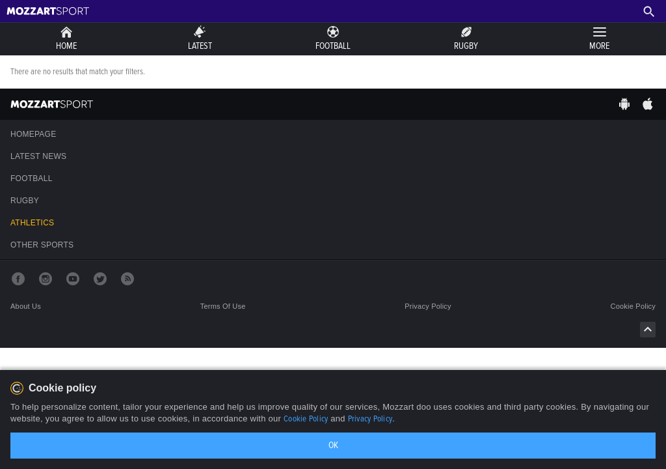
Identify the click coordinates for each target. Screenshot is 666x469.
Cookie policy (633, 306)
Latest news (38, 156)
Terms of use (223, 306)
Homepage (33, 134)
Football (31, 178)
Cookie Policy (306, 419)
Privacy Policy (370, 419)
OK (333, 445)
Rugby (24, 200)
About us (25, 306)
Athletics (32, 222)
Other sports (41, 244)
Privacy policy (428, 306)
